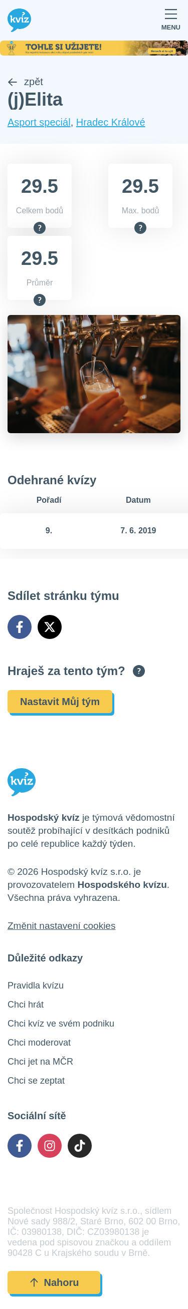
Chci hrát (26, 1005)
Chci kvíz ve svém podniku (61, 1024)
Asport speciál (39, 122)
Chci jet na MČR (40, 1062)
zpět (25, 81)
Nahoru (54, 1282)
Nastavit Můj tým (60, 701)
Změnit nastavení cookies (61, 925)
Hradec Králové (110, 122)
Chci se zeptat (36, 1081)
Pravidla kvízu (36, 985)
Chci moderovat (39, 1043)
